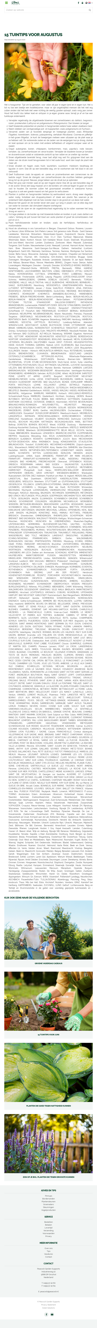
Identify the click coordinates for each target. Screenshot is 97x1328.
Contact (48, 1257)
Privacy (48, 1236)
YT (52, 1314)
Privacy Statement (48, 1305)
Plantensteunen (49, 1201)
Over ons (49, 1248)
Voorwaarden (49, 1233)
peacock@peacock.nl (49, 1291)
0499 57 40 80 (49, 1283)
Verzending (48, 1230)
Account (82, 2)
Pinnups (48, 1196)
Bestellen (48, 1222)
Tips (48, 1251)
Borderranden (48, 1199)
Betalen (48, 1225)
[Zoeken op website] (48, 10)
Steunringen (48, 1207)
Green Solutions (48, 1308)
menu (6, 3)
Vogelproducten (48, 1210)
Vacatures (48, 1254)
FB (78, 2)
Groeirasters (48, 1204)
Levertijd (48, 1228)
